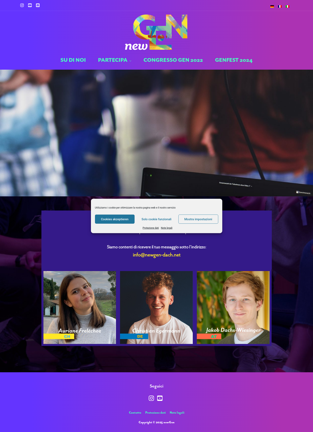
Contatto (135, 413)
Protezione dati (151, 228)
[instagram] (23, 5)
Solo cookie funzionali (157, 219)
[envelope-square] (38, 5)
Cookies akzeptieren (115, 219)
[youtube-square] (31, 5)
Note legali (166, 228)
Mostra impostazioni (198, 219)
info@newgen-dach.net (156, 254)
